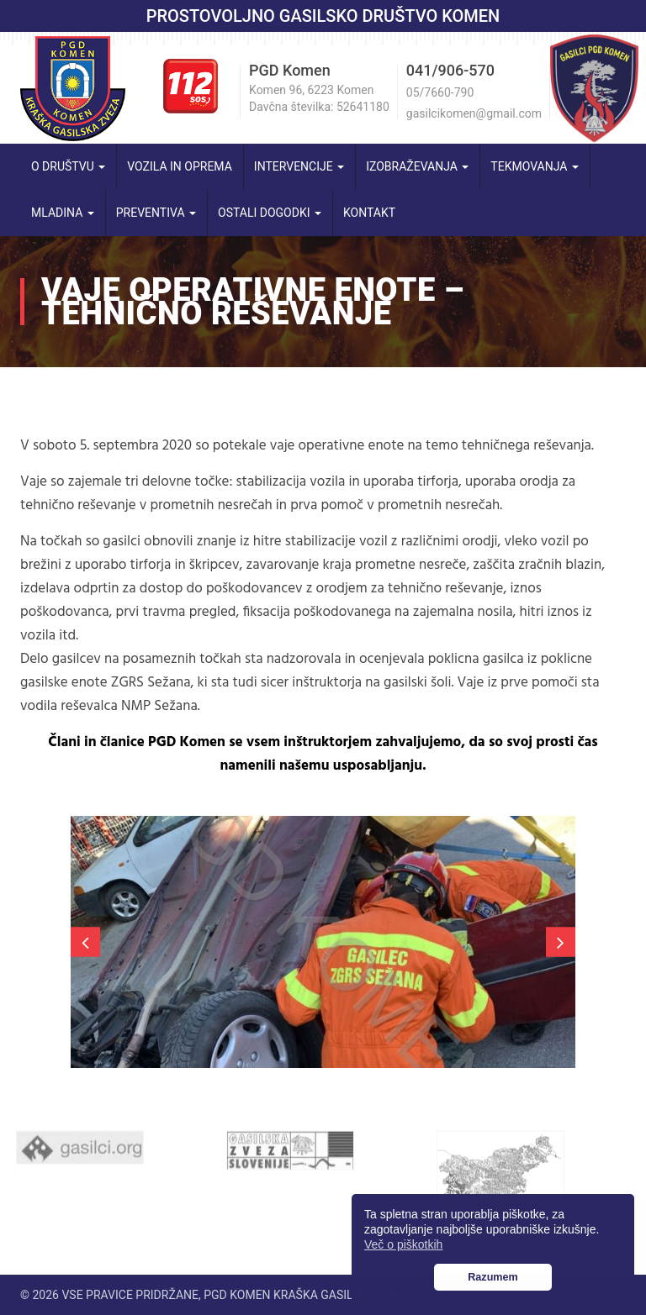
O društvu (68, 166)
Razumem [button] (493, 1277)
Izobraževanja (417, 166)
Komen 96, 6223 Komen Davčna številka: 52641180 (319, 98)
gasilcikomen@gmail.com (474, 113)
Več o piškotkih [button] (403, 1244)
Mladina (62, 212)
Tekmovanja (534, 166)
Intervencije (299, 166)
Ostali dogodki (269, 212)
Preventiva (156, 212)
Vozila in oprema (179, 166)
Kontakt (369, 212)
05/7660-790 (440, 92)
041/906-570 (450, 70)
